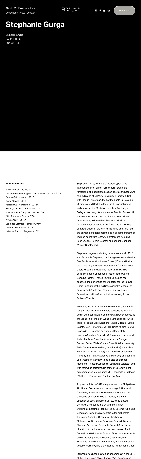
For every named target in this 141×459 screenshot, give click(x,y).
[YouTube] (108, 10)
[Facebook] (100, 10)
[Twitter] (104, 10)
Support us (124, 10)
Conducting (12, 12)
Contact (31, 12)
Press (22, 12)
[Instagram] (96, 10)
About (9, 8)
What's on (19, 8)
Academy (30, 8)
